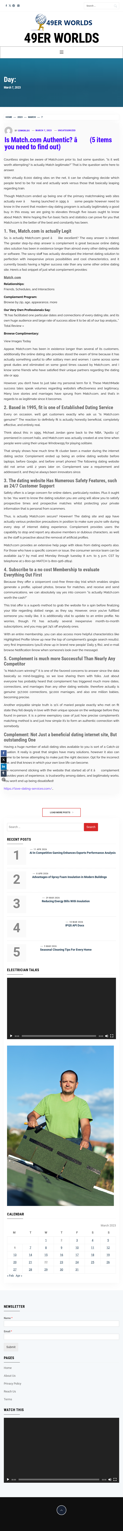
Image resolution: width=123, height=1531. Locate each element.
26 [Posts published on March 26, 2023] (108, 1262)
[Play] (11, 1036)
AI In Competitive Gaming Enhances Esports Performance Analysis (73, 852)
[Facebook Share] (4, 753)
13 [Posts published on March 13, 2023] (14, 1254)
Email (8, 1331)
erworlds (24, 130)
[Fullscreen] (111, 1036)
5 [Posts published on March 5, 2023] (108, 1240)
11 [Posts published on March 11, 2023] (92, 1247)
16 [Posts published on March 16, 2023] (61, 1254)
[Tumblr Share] (4, 773)
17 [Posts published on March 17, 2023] (77, 1254)
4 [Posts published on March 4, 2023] (92, 1240)
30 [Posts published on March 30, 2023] (61, 1269)
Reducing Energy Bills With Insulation (66, 901)
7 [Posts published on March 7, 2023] (30, 1247)
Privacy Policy (12, 1383)
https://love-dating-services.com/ (28, 788)
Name (8, 1318)
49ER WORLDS (61, 38)
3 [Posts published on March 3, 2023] (77, 1240)
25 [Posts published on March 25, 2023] (92, 1262)
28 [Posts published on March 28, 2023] (30, 1269)
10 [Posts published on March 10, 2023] (77, 1247)
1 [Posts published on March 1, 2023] (46, 1240)
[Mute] (106, 1036)
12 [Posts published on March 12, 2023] (108, 1247)
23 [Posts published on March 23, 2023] (61, 1262)
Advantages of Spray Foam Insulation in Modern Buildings (69, 877)
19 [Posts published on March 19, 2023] (108, 1254)
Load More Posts (61, 812)
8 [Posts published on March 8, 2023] (46, 1247)
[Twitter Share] (4, 760)
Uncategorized (67, 130)
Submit (11, 1347)
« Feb (10, 1275)
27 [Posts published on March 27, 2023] (14, 1269)
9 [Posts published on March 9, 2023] (61, 1247)
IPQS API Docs (74, 925)
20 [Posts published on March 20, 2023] (14, 1262)
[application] (61, 1008)
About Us (10, 1375)
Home (8, 1368)
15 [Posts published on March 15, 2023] (46, 1254)
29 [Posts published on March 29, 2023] (46, 1269)
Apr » (19, 1275)
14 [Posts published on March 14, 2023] (30, 1254)
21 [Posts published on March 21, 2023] (30, 1262)
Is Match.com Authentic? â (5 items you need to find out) (58, 143)
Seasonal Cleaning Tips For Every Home (66, 949)
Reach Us (10, 1391)
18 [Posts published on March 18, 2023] (92, 1254)
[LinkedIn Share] (4, 766)
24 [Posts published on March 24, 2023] (77, 1262)
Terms (8, 1399)
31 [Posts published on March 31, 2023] (77, 1269)
